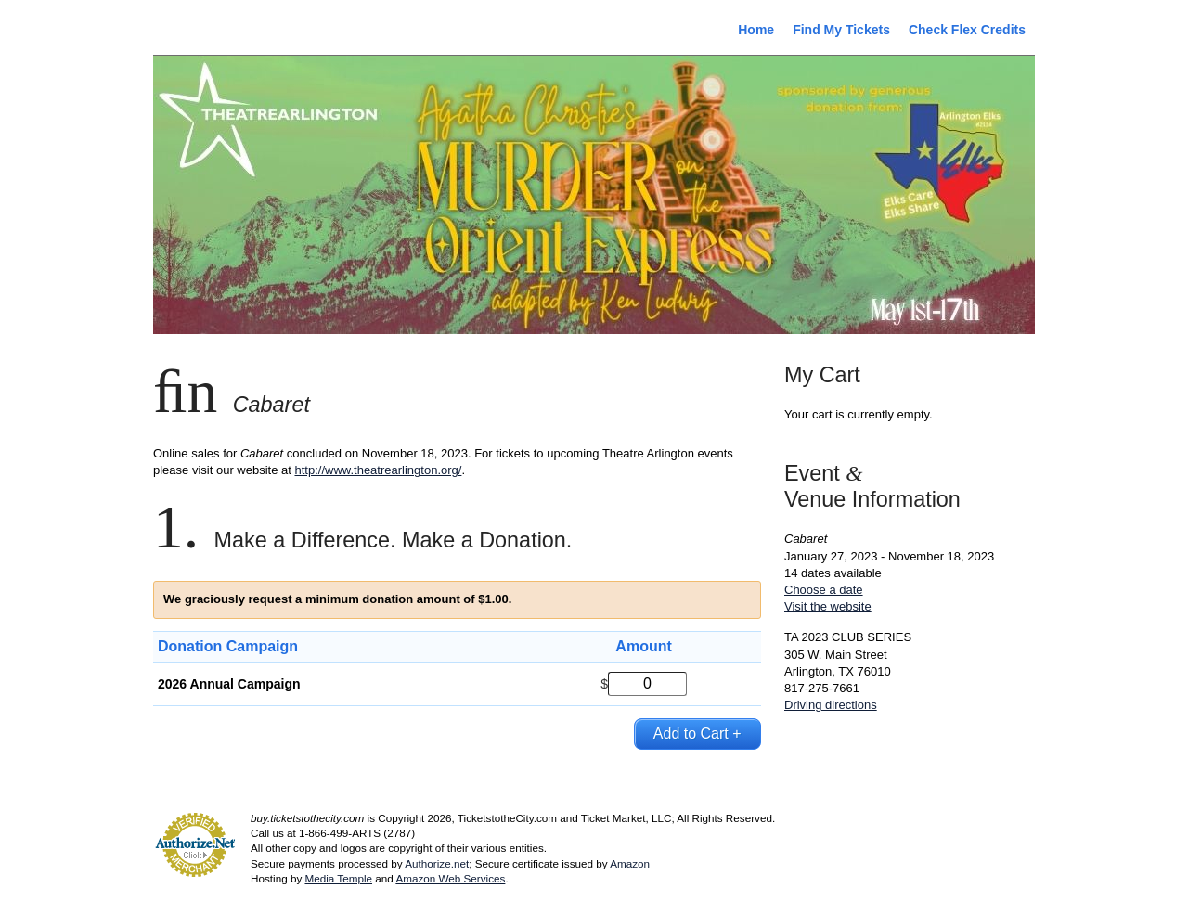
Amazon (630, 863)
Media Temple (338, 878)
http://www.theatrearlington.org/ (377, 470)
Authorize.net (437, 863)
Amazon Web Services (450, 878)
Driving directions (830, 705)
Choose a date (823, 590)
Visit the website (828, 606)
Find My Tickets (841, 29)
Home (756, 29)
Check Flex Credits (967, 29)
